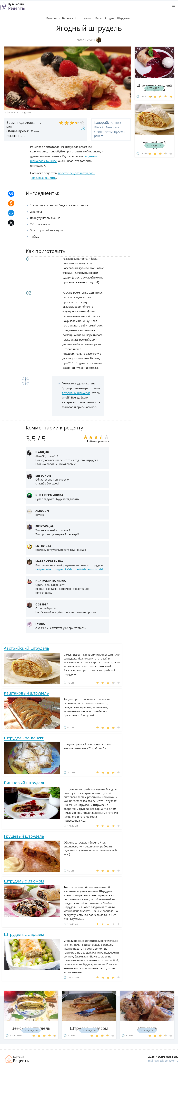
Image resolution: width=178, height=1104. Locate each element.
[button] (173, 6)
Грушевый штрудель (24, 836)
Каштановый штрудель (26, 693)
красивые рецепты (43, 178)
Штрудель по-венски (24, 738)
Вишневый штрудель (24, 782)
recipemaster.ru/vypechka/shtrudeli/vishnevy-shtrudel (69, 569)
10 (83, 128)
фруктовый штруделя (76, 393)
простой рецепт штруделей (76, 173)
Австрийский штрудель (26, 648)
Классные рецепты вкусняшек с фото (12, 6)
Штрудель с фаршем (24, 934)
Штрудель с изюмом (24, 881)
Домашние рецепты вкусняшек (17, 1059)
